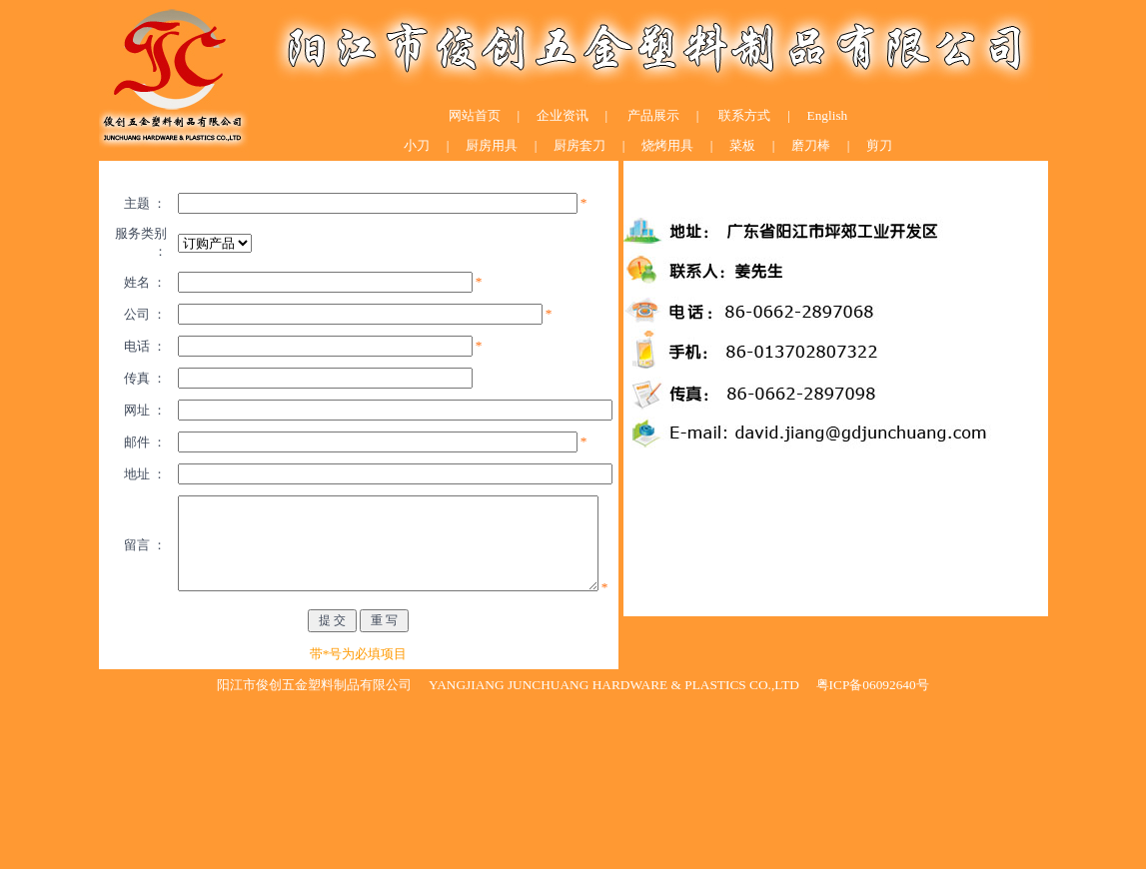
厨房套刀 (579, 145)
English (827, 115)
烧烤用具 (667, 145)
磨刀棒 (809, 145)
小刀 (417, 145)
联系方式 (742, 115)
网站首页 (475, 115)
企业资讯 (562, 115)
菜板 (740, 145)
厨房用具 (490, 145)
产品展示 (653, 115)
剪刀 (877, 145)
